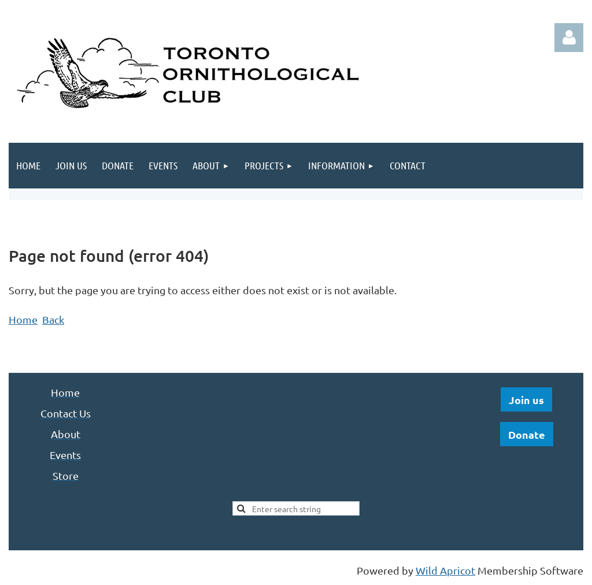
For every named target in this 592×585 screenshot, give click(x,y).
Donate (526, 434)
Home (23, 319)
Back (53, 319)
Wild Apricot (445, 570)
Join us (526, 399)
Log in (568, 37)
